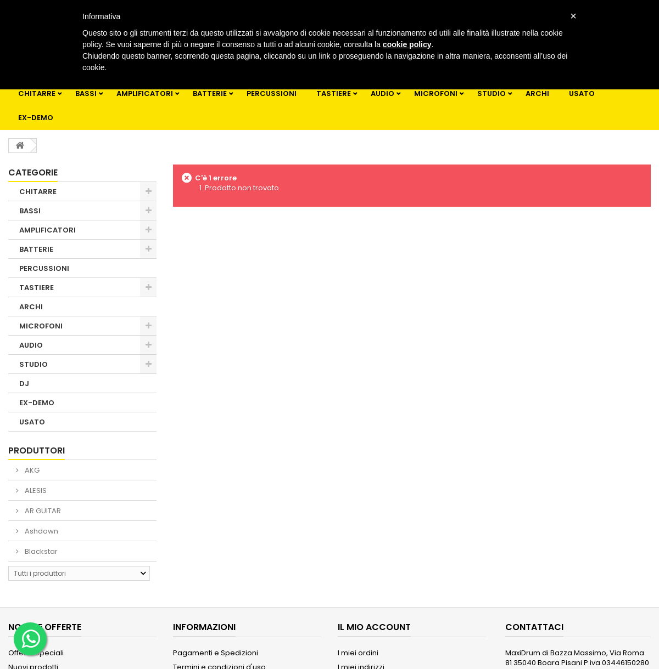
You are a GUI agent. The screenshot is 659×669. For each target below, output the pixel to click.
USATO (582, 93)
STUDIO (491, 93)
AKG (31, 470)
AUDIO (382, 93)
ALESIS (35, 490)
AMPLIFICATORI (144, 93)
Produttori (36, 450)
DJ (24, 383)
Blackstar (40, 551)
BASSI (86, 93)
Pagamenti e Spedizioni (215, 653)
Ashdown (40, 531)
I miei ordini (358, 653)
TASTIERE (333, 93)
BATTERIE (210, 93)
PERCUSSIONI (272, 93)
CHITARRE (36, 93)
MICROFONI (435, 93)
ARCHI (537, 93)
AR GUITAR (42, 511)
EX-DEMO (35, 117)
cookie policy (407, 44)
